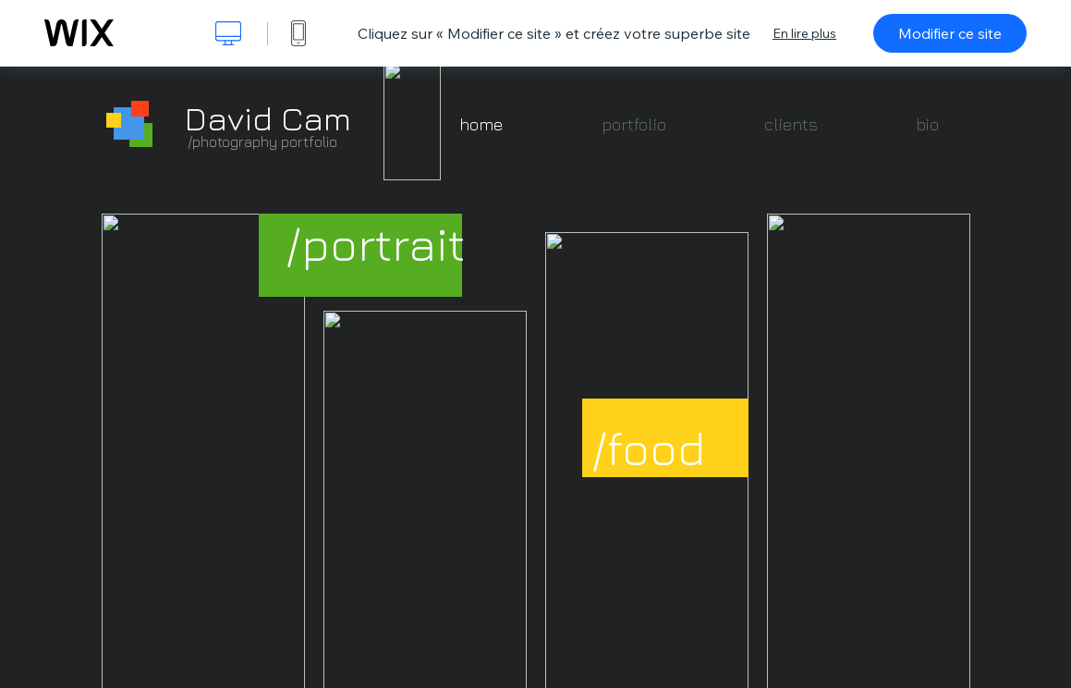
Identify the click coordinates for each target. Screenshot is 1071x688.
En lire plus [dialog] (804, 33)
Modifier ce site (950, 33)
